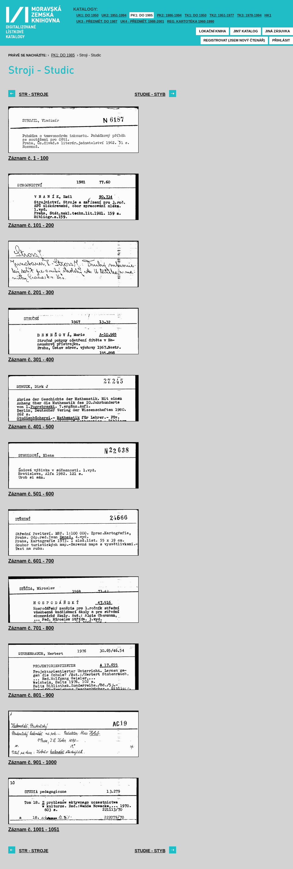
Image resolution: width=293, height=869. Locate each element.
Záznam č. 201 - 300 (31, 292)
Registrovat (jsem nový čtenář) (234, 40)
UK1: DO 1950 (87, 15)
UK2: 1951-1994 (114, 15)
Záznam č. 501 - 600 (31, 493)
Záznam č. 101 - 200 (31, 225)
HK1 (268, 15)
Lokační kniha (212, 31)
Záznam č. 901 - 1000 (32, 762)
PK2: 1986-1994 (169, 15)
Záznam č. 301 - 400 (31, 359)
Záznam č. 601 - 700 (31, 561)
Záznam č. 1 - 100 (28, 158)
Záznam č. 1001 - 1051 (33, 829)
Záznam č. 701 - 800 (31, 628)
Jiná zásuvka (277, 31)
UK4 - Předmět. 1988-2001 (142, 21)
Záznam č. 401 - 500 (31, 426)
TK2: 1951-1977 (222, 15)
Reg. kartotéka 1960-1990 (190, 21)
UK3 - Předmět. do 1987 (96, 21)
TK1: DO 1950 (196, 15)
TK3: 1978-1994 (249, 15)
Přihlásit (281, 40)
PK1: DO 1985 (142, 15)
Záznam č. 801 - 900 (31, 695)
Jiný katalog (245, 31)
